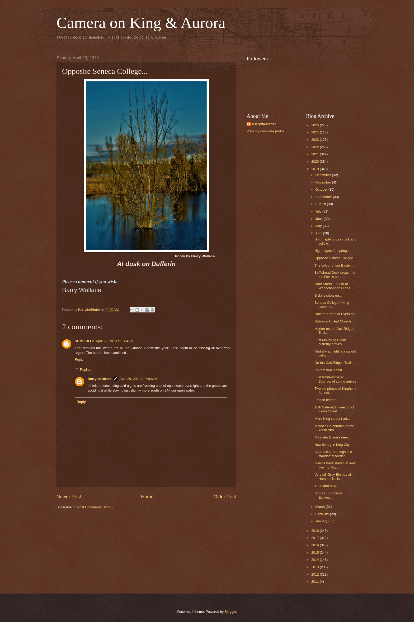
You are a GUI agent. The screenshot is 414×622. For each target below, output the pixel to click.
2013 (315, 567)
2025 (315, 125)
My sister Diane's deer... (332, 437)
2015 (315, 553)
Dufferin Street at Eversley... (335, 314)
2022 (315, 147)
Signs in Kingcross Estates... (328, 495)
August (321, 204)
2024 (315, 132)
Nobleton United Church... (334, 321)
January (321, 521)
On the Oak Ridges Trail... (334, 363)
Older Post (225, 496)
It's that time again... (329, 370)
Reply (79, 359)
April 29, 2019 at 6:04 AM (115, 341)
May (319, 226)
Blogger (230, 612)
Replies (85, 370)
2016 (315, 545)
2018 (315, 531)
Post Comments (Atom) (95, 507)
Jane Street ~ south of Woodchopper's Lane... (333, 286)
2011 (315, 582)
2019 (315, 169)
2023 (315, 140)
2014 (315, 560)
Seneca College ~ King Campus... (331, 304)
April (319, 233)
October (321, 189)
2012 (315, 574)
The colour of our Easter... (334, 265)
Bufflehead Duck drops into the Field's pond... (334, 274)
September (324, 197)
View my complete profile (265, 131)
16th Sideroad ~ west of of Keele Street (334, 409)
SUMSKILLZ (84, 341)
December (323, 175)
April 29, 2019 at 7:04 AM (138, 379)
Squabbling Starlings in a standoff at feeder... (333, 454)
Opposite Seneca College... (335, 258)
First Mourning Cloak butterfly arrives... (330, 342)
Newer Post (69, 496)
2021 (315, 154)
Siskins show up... (328, 295)
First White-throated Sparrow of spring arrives (335, 379)
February (322, 514)
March (320, 507)
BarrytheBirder (100, 379)
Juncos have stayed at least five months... (335, 465)
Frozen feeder (325, 400)
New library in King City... (333, 445)
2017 (315, 538)
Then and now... (326, 486)
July (318, 211)
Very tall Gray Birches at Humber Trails (332, 476)
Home (147, 496)
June (319, 219)
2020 (315, 161)
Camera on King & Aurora (141, 22)
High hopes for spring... (332, 251)
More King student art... (332, 419)
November (323, 182)
